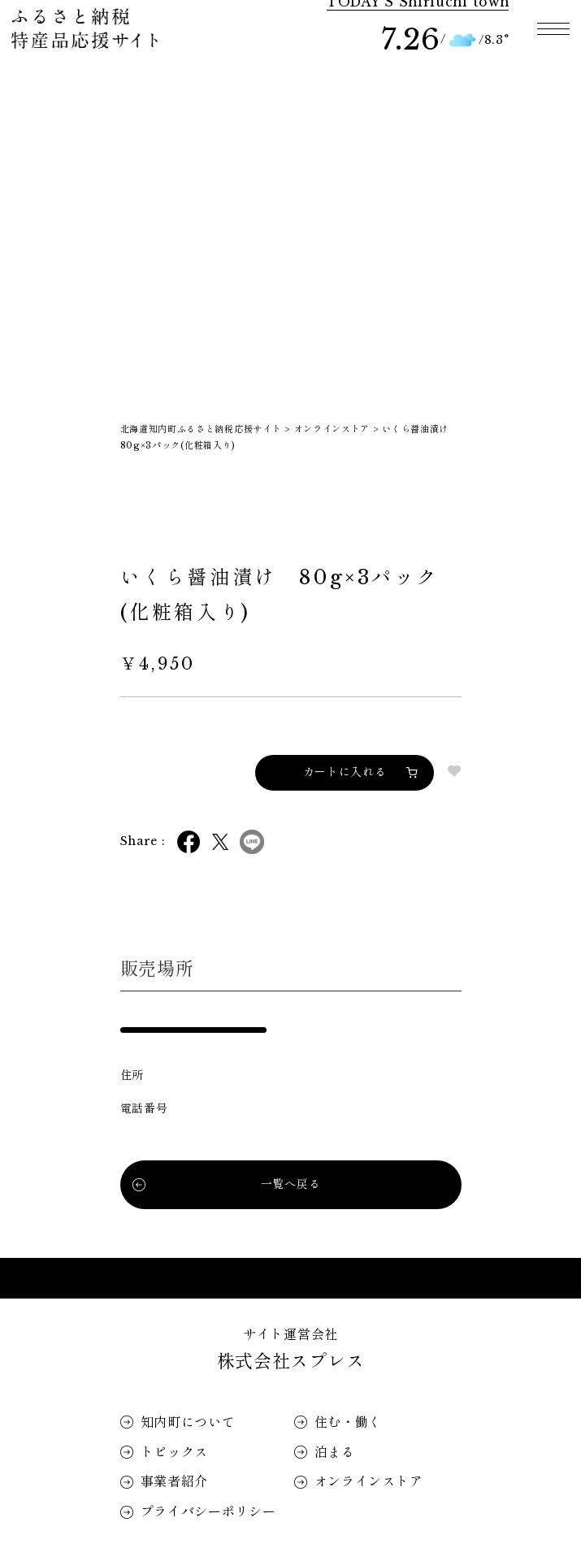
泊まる (334, 1452)
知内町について (188, 1422)
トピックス (175, 1452)
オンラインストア (368, 1481)
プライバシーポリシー (208, 1511)
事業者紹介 (175, 1481)
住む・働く (348, 1422)
